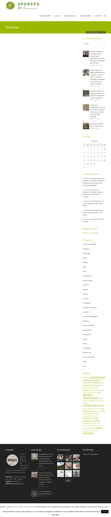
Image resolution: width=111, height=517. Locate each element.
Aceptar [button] (104, 511)
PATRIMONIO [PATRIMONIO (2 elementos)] (94, 416)
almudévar (86, 249)
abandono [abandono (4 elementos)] (86, 378)
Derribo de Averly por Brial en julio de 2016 (96, 125)
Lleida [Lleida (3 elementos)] (92, 411)
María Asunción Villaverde (93, 201)
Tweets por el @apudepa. (91, 233)
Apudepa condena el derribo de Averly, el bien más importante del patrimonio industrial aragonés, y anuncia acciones (46, 478)
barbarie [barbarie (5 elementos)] (99, 385)
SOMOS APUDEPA (45, 16)
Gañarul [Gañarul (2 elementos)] (97, 400)
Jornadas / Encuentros (90, 307)
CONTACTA (98, 16)
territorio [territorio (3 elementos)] (85, 431)
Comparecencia (88, 276)
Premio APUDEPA (88, 325)
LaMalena (86, 312)
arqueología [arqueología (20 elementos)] (97, 377)
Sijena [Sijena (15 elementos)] (99, 428)
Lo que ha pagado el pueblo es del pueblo (94, 203)
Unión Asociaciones (89, 357)
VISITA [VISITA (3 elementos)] (90, 431)
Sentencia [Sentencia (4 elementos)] (91, 428)
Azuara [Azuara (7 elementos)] (92, 385)
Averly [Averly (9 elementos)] (86, 385)
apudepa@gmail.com (17, 483)
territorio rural (87, 352)
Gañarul (85, 294)
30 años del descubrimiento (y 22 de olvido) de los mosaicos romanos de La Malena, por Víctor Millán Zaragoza (97, 110)
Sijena (85, 343)
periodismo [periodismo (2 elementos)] (85, 423)
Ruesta (85, 339)
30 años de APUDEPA (89, 244)
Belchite (85, 262)
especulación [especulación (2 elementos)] (86, 400)
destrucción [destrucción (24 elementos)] (90, 398)
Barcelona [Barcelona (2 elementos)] (85, 388)
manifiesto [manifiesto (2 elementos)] (97, 411)
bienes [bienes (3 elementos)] (90, 388)
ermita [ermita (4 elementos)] (101, 398)
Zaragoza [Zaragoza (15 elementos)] (88, 433)
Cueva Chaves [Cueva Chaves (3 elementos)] (96, 392)
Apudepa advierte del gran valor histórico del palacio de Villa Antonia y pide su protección (97, 94)
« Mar (84, 167)
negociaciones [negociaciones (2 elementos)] (86, 416)
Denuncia (86, 285)
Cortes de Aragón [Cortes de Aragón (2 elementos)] (87, 392)
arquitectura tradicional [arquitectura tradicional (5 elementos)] (91, 383)
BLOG (85, 267)
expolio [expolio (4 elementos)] (92, 401)
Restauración (87, 334)
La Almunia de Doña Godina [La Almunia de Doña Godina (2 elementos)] (94, 408)
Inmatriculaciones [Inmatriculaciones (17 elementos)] (93, 405)
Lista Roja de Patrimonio (90, 316)
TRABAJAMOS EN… (70, 16)
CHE (84, 271)
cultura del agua (88, 280)
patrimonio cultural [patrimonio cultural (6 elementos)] (90, 418)
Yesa (84, 366)
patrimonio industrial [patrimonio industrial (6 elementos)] (91, 421)
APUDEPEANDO (86, 16)
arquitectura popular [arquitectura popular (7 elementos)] (92, 380)
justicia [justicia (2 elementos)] (84, 408)
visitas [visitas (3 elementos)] (95, 431)
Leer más (55, 515)
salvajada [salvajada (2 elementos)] (85, 428)
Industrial (85, 298)
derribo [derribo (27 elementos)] (88, 395)
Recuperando (87, 330)
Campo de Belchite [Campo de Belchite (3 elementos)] (98, 390)
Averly (85, 258)
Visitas (85, 361)
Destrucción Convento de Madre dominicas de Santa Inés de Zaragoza (93, 194)
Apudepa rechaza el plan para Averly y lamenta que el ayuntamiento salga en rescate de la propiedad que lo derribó (97, 57)
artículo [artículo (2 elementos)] (103, 382)
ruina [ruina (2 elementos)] (99, 425)
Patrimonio (86, 321)
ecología (85, 289)
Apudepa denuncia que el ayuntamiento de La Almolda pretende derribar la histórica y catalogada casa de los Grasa (46, 459)
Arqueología (86, 253)
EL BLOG (57, 16)
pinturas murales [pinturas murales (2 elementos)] (93, 423)
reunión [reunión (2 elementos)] (96, 425)
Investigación (87, 303)
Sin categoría (87, 348)
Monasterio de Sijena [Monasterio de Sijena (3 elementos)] (93, 414)
